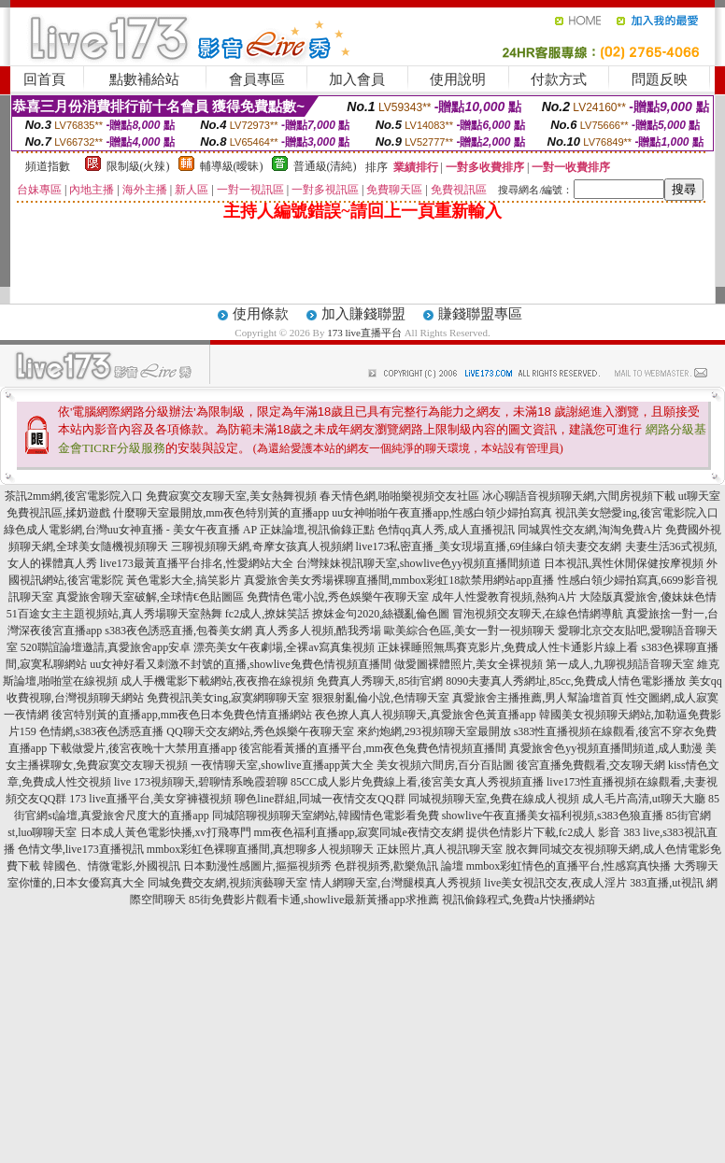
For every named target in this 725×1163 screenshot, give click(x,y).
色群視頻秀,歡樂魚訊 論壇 (398, 865)
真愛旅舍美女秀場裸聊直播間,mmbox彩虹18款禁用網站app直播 (399, 580)
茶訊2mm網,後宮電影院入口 (74, 496)
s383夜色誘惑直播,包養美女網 (178, 630)
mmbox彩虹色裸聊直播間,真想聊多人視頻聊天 (261, 849)
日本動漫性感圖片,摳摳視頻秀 (257, 865)
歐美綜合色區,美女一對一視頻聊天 (469, 630)
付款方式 (559, 79)
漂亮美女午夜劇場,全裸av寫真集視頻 (284, 647)
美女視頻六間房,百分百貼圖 (445, 765)
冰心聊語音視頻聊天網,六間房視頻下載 (578, 496)
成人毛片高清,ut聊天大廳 (643, 798)
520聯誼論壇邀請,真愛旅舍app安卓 (106, 647)
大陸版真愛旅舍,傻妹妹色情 (648, 596)
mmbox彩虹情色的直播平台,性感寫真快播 (569, 865)
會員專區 (257, 79)
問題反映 (660, 79)
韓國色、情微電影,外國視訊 (111, 865)
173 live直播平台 (364, 332)
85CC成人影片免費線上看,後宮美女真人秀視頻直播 (417, 781)
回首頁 (44, 79)
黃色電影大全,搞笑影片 (183, 580)
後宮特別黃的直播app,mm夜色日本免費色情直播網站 (181, 714)
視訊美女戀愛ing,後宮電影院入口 (636, 512)
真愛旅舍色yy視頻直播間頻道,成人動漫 (606, 748)
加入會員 (357, 79)
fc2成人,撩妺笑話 (267, 613)
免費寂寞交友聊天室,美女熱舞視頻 (231, 496)
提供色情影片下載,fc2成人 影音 (543, 832)
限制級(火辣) (138, 166)
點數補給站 (144, 79)
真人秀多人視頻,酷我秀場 (318, 630)
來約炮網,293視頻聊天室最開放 (434, 731)
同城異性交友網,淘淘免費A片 (590, 529)
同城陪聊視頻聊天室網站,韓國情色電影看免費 (325, 815)
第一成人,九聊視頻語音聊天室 (620, 664)
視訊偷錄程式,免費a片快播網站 (518, 899)
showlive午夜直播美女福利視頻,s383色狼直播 (552, 815)
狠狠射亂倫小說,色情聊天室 (380, 697)
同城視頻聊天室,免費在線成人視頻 (493, 798)
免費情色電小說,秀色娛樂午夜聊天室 (338, 596)
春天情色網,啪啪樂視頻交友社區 (399, 496)
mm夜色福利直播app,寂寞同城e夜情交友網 (358, 832)
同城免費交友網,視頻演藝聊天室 (227, 882)
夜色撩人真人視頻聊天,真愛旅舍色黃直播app (425, 714)
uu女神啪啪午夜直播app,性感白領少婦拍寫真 (442, 512)
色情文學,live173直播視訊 (81, 849)
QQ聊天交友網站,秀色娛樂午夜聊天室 (259, 731)
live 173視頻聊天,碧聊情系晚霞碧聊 (201, 781)
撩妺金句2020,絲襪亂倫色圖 (380, 613)
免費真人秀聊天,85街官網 (380, 681)
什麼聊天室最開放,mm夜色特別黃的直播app (221, 512)
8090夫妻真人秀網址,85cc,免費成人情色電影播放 (566, 681)
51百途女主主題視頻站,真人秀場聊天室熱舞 (114, 613)
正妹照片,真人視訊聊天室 (440, 849)
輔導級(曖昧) (231, 166)
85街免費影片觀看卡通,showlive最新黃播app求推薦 (314, 899)
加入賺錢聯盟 (363, 313)
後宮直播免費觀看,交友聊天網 (591, 765)
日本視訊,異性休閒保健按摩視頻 (624, 563)
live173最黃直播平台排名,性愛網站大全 (196, 563)
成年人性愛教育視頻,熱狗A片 (504, 596)
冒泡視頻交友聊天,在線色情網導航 (537, 613)
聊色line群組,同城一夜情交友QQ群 (320, 798)
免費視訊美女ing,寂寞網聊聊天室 (228, 697)
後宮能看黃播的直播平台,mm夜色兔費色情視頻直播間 (372, 748)
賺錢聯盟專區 (480, 313)
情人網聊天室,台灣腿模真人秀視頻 (395, 882)
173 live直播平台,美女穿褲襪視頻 (150, 798)
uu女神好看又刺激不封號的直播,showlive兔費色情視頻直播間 (240, 664)
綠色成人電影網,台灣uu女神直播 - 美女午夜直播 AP (130, 529)
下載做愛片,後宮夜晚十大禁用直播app (143, 748)
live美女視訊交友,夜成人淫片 (555, 882)
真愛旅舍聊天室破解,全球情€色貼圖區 (150, 596)
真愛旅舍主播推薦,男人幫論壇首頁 (537, 697)
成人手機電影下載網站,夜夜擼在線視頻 (217, 681)
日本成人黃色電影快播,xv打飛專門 (165, 832)
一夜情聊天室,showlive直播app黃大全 (282, 765)
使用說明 (458, 79)
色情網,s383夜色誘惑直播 (101, 731)
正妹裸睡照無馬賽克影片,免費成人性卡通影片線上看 (507, 647)
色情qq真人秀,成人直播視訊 (446, 529)
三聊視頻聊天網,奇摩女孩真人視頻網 (262, 546)
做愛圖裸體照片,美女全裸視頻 (468, 664)
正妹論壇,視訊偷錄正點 (317, 529)
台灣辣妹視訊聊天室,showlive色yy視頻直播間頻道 (418, 563)
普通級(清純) (325, 166)
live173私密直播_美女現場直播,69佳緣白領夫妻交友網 (489, 546)
